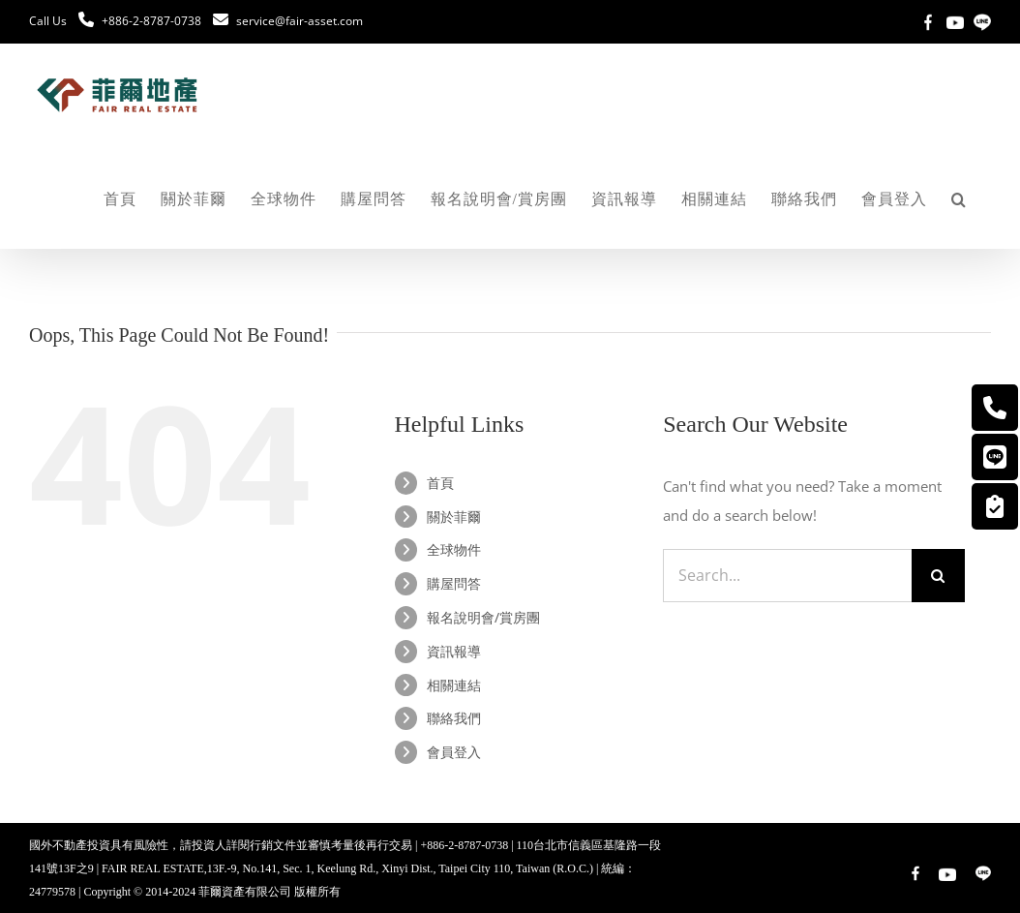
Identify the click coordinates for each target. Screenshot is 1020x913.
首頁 (440, 482)
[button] (959, 199)
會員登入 (454, 752)
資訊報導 (454, 651)
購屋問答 (454, 583)
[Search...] (787, 575)
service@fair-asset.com (299, 21)
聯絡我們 (454, 718)
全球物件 (454, 549)
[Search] (938, 575)
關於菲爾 (454, 516)
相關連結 (454, 685)
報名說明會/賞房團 (483, 617)
